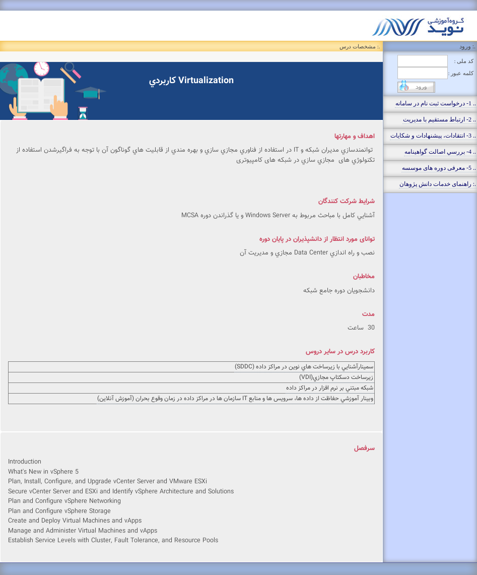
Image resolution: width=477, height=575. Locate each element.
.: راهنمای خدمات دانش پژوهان (437, 183)
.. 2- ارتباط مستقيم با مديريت (439, 119)
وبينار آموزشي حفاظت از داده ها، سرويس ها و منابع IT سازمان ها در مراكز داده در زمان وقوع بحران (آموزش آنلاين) (235, 398)
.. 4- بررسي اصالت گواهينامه (440, 151)
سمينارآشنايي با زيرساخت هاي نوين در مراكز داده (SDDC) (304, 366)
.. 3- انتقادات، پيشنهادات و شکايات (433, 135)
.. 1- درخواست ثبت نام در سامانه (435, 103)
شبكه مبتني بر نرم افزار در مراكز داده (329, 388)
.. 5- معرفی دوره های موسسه (439, 167)
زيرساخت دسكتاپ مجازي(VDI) (336, 377)
